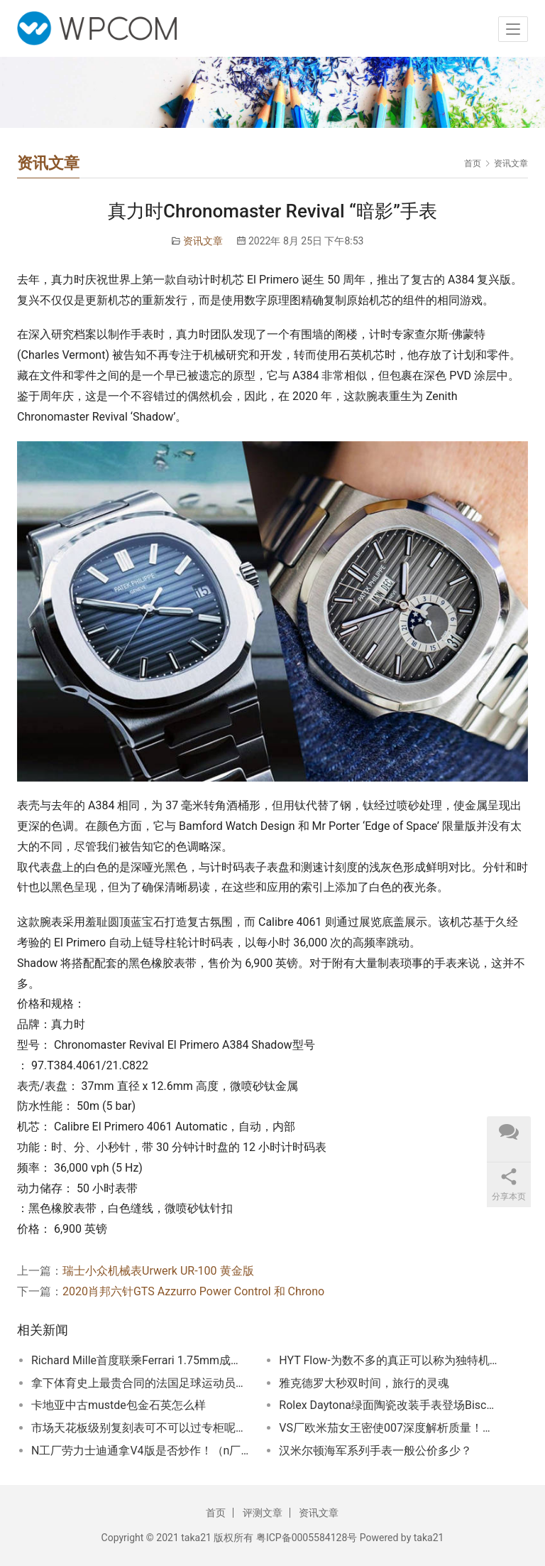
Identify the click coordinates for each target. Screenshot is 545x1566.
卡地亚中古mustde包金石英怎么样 (118, 1405)
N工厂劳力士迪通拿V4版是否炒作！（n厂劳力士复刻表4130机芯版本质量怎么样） (140, 1450)
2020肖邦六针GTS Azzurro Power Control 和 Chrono (193, 1291)
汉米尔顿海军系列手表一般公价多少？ (375, 1450)
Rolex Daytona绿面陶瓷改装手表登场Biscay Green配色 (388, 1405)
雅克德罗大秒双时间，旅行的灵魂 (364, 1383)
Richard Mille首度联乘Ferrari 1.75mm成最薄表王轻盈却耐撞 (140, 1360)
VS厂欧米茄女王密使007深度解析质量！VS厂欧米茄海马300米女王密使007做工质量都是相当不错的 (388, 1428)
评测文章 (262, 1512)
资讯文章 (203, 241)
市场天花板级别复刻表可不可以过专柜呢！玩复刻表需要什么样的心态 (140, 1428)
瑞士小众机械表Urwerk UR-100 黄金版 (158, 1271)
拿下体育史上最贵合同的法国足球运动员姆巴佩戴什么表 (140, 1383)
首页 (472, 163)
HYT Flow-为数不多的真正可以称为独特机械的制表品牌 (388, 1360)
